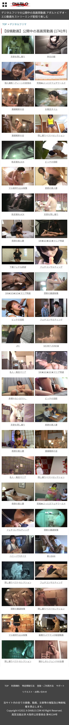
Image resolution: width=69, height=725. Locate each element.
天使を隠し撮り (18, 56)
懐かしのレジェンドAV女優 (51, 661)
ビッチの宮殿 (51, 161)
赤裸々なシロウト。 (18, 398)
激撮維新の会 (18, 109)
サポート (60, 685)
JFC (18, 345)
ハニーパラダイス (18, 556)
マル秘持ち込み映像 (18, 188)
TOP (7, 685)
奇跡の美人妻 (51, 188)
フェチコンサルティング (51, 266)
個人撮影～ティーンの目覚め (18, 82)
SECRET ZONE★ (51, 345)
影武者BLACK (18, 161)
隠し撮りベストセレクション (51, 135)
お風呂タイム (51, 109)
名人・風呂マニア (18, 372)
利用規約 (15, 685)
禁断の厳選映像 (51, 293)
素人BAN (51, 556)
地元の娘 (51, 56)
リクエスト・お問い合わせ (34, 691)
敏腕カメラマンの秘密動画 (51, 634)
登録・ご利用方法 (45, 685)
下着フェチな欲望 (18, 266)
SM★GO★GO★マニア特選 (51, 240)
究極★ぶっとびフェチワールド (51, 82)
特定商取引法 (28, 685)
